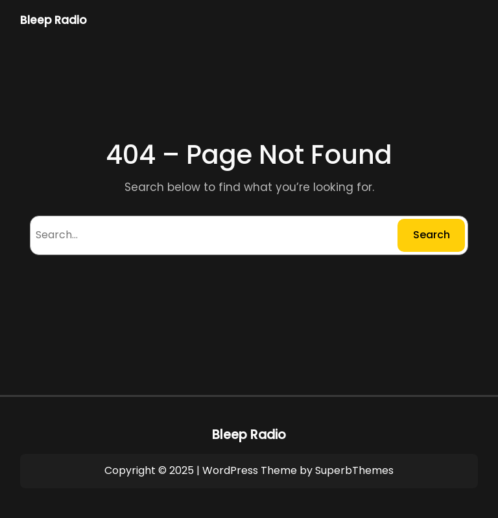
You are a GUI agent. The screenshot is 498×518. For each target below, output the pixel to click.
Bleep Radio (53, 20)
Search (431, 234)
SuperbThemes (354, 470)
